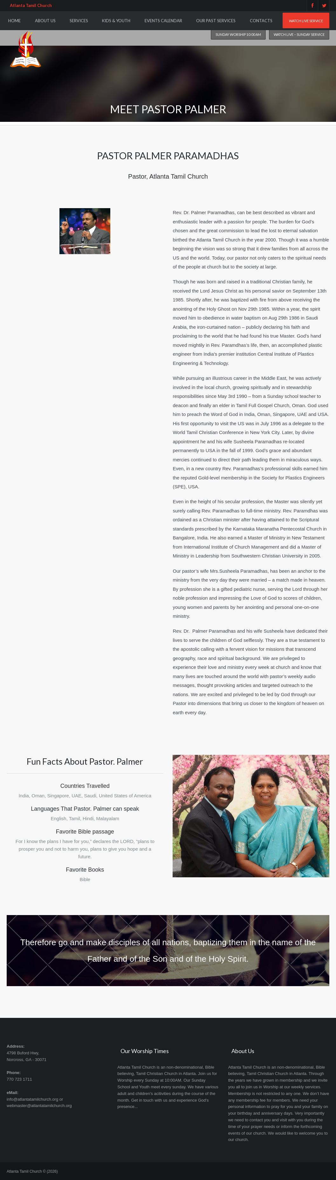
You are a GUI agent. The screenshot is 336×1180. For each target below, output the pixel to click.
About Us (45, 20)
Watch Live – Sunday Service (299, 34)
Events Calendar (163, 20)
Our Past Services (216, 20)
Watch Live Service (306, 21)
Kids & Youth (116, 20)
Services (79, 20)
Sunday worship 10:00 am (238, 34)
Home (14, 20)
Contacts (261, 20)
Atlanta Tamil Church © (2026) (32, 1171)
